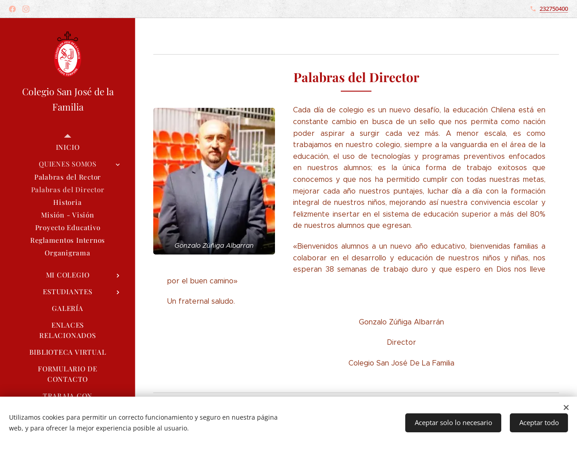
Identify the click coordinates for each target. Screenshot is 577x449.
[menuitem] (68, 147)
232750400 (554, 9)
